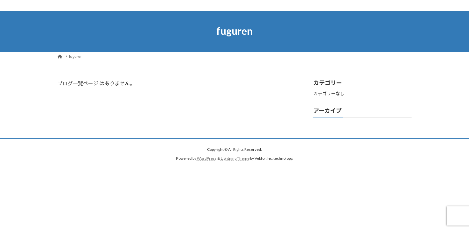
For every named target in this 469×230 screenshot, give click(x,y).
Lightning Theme (235, 158)
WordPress (207, 158)
